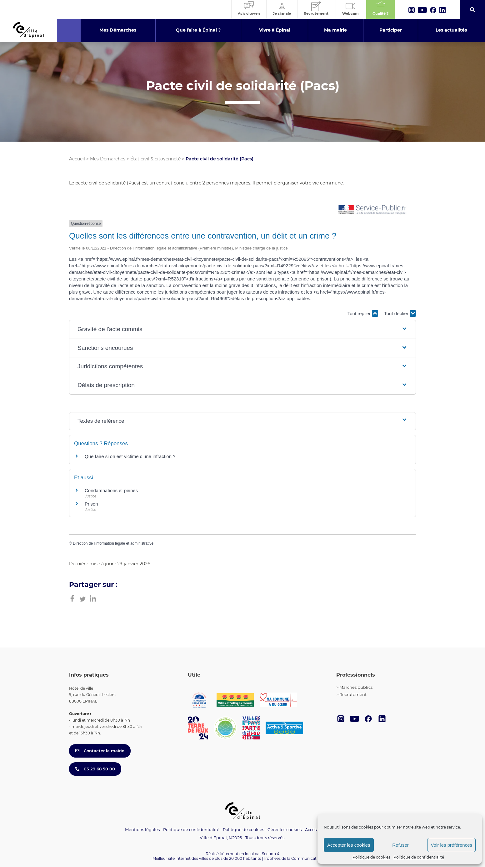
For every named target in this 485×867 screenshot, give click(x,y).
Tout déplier (400, 313)
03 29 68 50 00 (95, 768)
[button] (242, 329)
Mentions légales (142, 829)
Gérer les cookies (285, 829)
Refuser (400, 845)
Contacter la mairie (99, 750)
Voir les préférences (451, 845)
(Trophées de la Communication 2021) (297, 858)
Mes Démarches (107, 159)
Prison (91, 504)
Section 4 (270, 853)
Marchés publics (355, 687)
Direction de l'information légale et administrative (113, 543)
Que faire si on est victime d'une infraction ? (130, 456)
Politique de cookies (371, 857)
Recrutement (353, 694)
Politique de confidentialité (418, 857)
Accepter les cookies (348, 845)
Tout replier (363, 313)
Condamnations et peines (111, 490)
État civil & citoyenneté (155, 159)
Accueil (77, 159)
